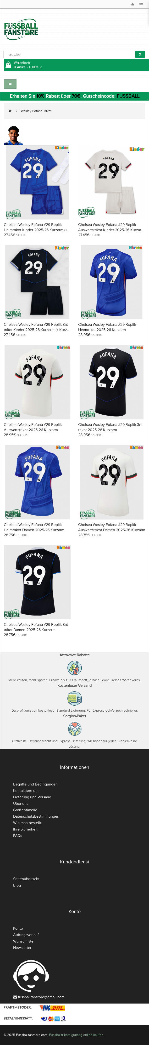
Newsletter (22, 947)
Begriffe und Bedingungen (35, 784)
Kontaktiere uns (26, 790)
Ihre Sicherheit (25, 829)
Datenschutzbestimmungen (36, 816)
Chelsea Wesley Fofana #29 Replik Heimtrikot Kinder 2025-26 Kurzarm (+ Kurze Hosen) (35, 230)
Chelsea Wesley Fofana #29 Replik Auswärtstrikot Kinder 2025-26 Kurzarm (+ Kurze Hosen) (111, 230)
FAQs (17, 835)
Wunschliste (23, 941)
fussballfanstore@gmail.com (41, 997)
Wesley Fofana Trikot (36, 111)
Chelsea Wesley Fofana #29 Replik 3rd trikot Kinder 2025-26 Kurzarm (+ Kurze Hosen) (36, 329)
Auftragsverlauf (26, 935)
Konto (18, 928)
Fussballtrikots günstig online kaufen (76, 1035)
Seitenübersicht (26, 879)
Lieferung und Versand (32, 797)
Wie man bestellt (27, 823)
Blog (17, 885)
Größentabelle (25, 810)
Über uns (20, 803)
